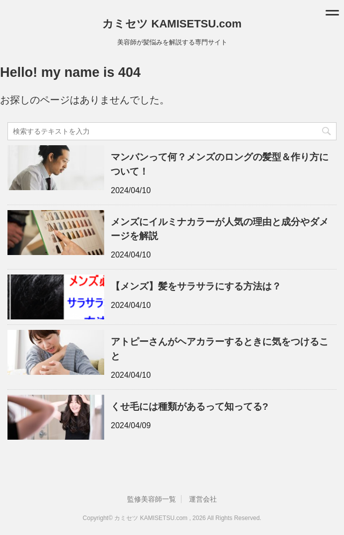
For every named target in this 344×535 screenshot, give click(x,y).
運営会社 (203, 499)
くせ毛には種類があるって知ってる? (189, 406)
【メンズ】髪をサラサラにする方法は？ (196, 286)
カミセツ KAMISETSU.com (171, 23)
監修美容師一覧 (151, 499)
